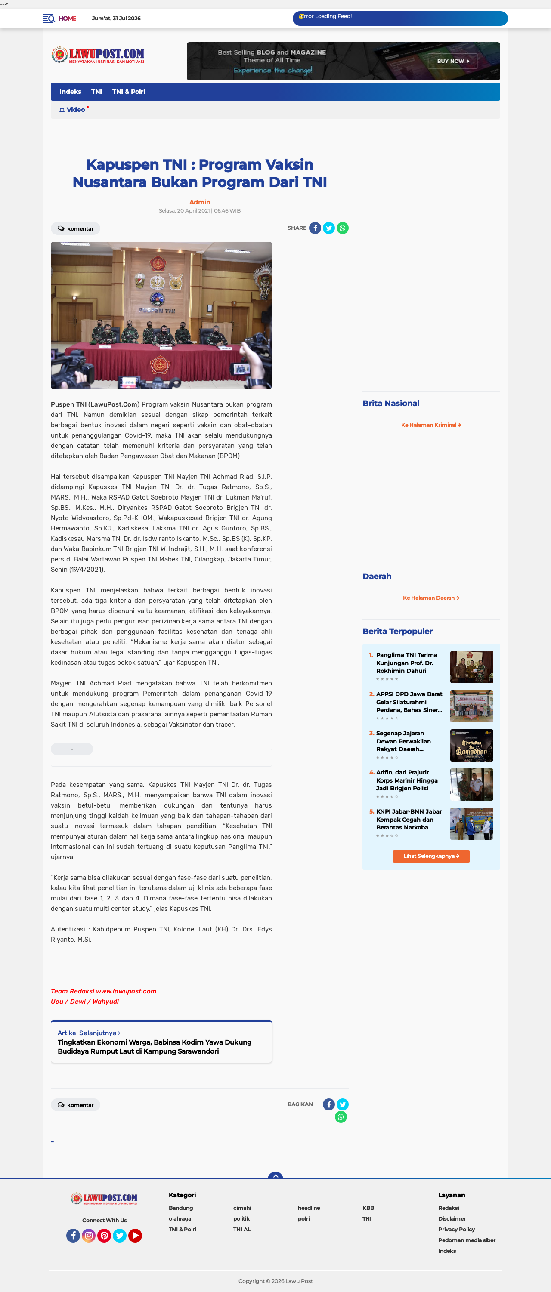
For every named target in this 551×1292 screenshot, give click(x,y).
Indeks (70, 92)
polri (304, 1218)
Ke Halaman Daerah (431, 598)
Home (67, 18)
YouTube (141, 1239)
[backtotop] (275, 1179)
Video (76, 110)
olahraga (180, 1218)
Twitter (123, 1239)
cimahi (242, 1208)
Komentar (75, 228)
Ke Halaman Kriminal (431, 425)
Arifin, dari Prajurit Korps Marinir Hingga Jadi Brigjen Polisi (407, 780)
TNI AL (242, 1229)
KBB (368, 1208)
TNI (96, 92)
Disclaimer (452, 1218)
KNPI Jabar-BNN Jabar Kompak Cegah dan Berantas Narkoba (409, 819)
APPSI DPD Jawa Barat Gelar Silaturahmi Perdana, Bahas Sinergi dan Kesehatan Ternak (409, 702)
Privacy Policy (456, 1229)
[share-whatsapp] (343, 228)
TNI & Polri (128, 92)
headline (309, 1208)
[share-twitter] (329, 228)
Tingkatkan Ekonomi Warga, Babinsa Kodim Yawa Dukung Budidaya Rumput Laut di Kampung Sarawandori (154, 1046)
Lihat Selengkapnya (431, 856)
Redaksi (448, 1208)
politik (241, 1218)
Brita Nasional (390, 403)
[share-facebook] (315, 228)
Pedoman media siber (466, 1240)
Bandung (181, 1208)
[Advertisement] (431, 327)
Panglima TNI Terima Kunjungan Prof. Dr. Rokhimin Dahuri (406, 662)
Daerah (376, 576)
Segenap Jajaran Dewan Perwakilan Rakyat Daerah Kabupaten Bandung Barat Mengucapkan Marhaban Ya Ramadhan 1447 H (406, 741)
